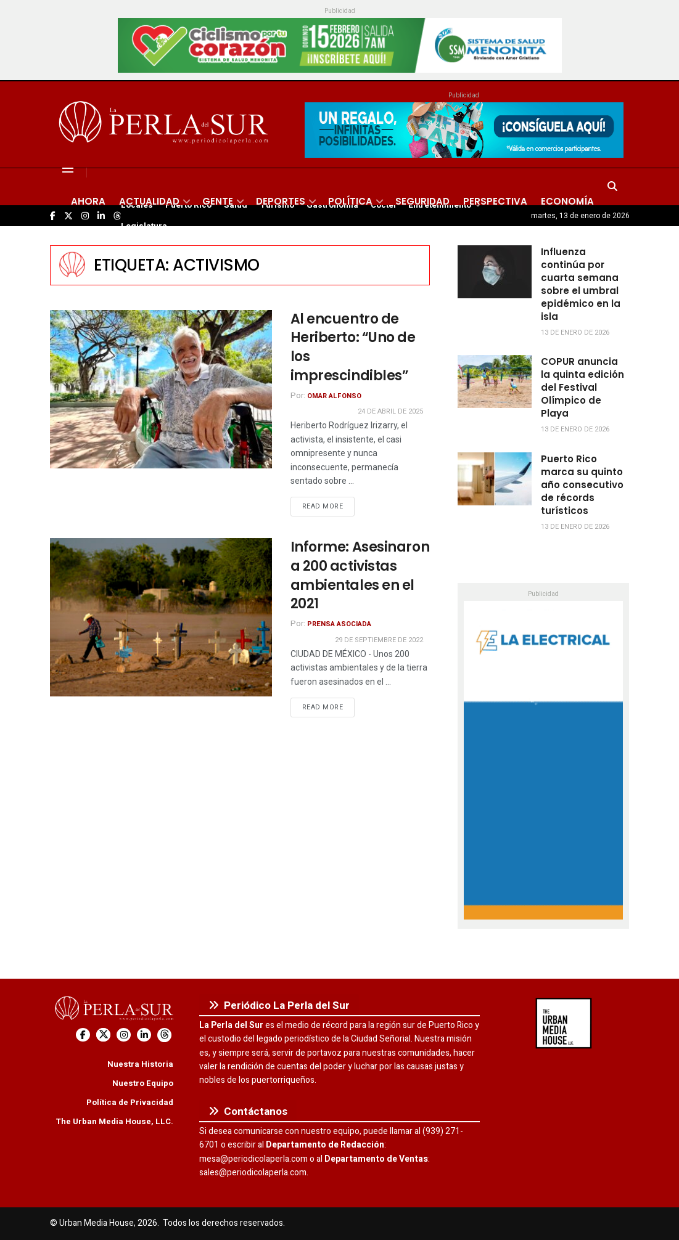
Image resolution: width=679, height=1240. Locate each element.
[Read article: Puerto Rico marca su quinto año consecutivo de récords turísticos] (495, 478)
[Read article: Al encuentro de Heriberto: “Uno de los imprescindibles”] (161, 389)
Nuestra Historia (140, 1064)
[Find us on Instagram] (124, 1035)
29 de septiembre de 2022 (379, 640)
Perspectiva (495, 201)
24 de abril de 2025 (390, 411)
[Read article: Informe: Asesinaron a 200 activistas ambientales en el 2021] (161, 617)
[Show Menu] (67, 168)
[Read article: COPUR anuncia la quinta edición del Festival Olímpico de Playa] (495, 381)
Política (350, 201)
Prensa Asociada (339, 624)
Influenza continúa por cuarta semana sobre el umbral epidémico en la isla (580, 284)
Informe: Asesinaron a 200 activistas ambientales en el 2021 (360, 575)
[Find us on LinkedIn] (144, 1035)
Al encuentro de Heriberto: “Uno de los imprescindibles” (353, 347)
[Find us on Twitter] (103, 1035)
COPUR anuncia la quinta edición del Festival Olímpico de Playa (582, 387)
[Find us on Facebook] (83, 1035)
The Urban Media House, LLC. (114, 1121)
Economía (567, 201)
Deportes (280, 201)
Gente (217, 201)
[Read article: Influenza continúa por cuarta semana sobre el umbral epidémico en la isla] (495, 271)
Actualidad (149, 201)
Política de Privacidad (129, 1102)
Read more (328, 506)
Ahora (88, 201)
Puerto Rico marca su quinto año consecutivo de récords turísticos (582, 484)
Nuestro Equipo (142, 1083)
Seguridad (422, 201)
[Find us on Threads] (164, 1035)
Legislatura (144, 226)
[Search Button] (612, 186)
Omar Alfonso (334, 396)
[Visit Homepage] (165, 124)
